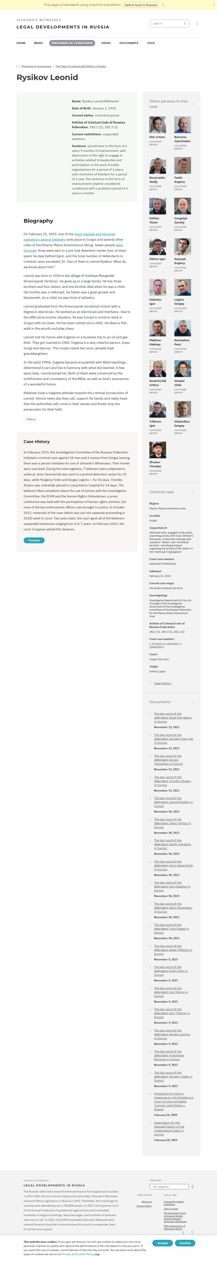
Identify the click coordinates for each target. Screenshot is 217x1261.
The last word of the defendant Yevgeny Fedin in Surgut (173, 1076)
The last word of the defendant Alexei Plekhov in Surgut (173, 950)
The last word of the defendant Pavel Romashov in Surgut (173, 717)
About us (147, 1201)
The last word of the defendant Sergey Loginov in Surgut (172, 1034)
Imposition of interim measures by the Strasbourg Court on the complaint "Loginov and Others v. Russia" (173, 1101)
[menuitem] (21, 43)
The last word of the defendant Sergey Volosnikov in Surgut (168, 760)
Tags (151, 43)
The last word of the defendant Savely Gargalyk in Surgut (172, 844)
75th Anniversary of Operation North (174, 1227)
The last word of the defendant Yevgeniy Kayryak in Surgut (173, 739)
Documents (129, 43)
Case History (162, 683)
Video (106, 43)
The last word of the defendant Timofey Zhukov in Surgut (172, 781)
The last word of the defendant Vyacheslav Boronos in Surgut (169, 1055)
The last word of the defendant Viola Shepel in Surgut (171, 928)
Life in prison (171, 1208)
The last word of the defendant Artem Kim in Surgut (171, 971)
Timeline (34, 540)
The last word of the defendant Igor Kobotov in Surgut (172, 886)
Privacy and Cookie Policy (78, 1254)
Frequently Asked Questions (174, 1203)
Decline (185, 1243)
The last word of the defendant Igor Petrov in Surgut (171, 992)
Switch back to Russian (141, 5)
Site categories (161, 1186)
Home (21, 43)
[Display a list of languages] (163, 5)
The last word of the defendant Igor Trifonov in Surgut (172, 1013)
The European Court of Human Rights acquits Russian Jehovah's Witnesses (175, 1217)
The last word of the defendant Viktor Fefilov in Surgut (172, 823)
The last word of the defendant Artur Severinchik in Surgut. (173, 865)
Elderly (31, 419)
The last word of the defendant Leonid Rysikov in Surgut (173, 802)
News (38, 43)
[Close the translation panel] (214, 5)
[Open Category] (192, 1186)
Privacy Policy (144, 1206)
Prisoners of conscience (72, 43)
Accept (163, 1243)
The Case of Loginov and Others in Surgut (80, 66)
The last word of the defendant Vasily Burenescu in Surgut (173, 907)
